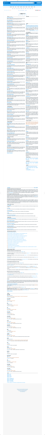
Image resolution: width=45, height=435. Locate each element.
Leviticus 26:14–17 (35, 277)
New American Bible (9, 129)
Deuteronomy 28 (11, 192)
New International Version (10, 17)
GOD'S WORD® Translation (10, 77)
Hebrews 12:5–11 (34, 269)
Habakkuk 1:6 (34, 266)
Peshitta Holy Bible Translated (10, 141)
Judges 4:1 (27, 40)
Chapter (37, 187)
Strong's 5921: (9, 345)
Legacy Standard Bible (9, 50)
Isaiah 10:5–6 (28, 266)
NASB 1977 (8, 47)
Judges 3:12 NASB (9, 376)
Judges (6, 10)
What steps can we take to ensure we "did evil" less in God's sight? (16, 238)
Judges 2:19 (27, 125)
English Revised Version (10, 74)
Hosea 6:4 (27, 131)
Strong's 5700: (9, 327)
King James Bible (9, 33)
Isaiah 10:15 (27, 145)
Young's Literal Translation (10, 114)
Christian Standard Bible (10, 61)
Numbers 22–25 (18, 267)
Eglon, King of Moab (10, 210)
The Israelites (9, 205)
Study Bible (8, 187)
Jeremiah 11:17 (28, 77)
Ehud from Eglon (28, 169)
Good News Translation (10, 81)
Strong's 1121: (9, 301)
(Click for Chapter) (10, 16)
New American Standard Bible (10, 40)
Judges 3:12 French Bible (10, 380)
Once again (27, 25)
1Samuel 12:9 (32, 288)
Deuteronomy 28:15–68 (25, 259)
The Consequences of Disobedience (11, 218)
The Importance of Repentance (10, 223)
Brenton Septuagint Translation (10, 149)
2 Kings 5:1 (27, 140)
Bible (4, 10)
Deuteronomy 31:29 (28, 64)
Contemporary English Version (10, 71)
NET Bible (8, 87)
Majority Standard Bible (10, 99)
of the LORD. (30, 27)
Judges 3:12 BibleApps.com (10, 378)
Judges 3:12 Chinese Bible (10, 379)
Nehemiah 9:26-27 (28, 96)
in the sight (36, 25)
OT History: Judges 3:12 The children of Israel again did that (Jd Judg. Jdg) (16, 382)
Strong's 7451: (9, 310)
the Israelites (30, 25)
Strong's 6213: (9, 358)
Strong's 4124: (9, 336)
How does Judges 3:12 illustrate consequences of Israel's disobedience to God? (17, 233)
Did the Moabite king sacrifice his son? (12, 244)
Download (37, 30)
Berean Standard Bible (9, 26)
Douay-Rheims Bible (9, 122)
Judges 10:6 (27, 35)
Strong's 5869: (9, 314)
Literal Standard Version (10, 107)
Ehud (26, 24)
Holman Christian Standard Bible (11, 64)
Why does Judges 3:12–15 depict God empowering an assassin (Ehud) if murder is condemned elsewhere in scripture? (22, 246)
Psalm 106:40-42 (28, 105)
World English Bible (9, 102)
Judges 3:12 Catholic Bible (10, 381)
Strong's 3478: (9, 349)
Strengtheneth (27, 159)
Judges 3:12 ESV (9, 375)
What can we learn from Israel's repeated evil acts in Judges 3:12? (16, 234)
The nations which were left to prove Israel (31, 166)
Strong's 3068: (9, 323)
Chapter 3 (8, 10)
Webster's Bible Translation (10, 94)
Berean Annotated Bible (10, 57)
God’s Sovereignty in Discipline (10, 220)
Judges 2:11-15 (28, 82)
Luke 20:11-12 (10, 285)
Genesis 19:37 (36, 196)
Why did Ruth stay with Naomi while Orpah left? (13, 245)
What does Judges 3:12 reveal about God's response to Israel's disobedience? (17, 240)
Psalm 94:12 (29, 269)
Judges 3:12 (22, 251)
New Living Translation (9, 20)
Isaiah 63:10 (27, 116)
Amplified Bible (9, 54)
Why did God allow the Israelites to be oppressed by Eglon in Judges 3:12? (17, 239)
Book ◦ (35, 187)
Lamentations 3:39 (11, 274)
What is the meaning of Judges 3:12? (12, 232)
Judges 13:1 (27, 89)
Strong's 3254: (9, 297)
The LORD (9, 208)
